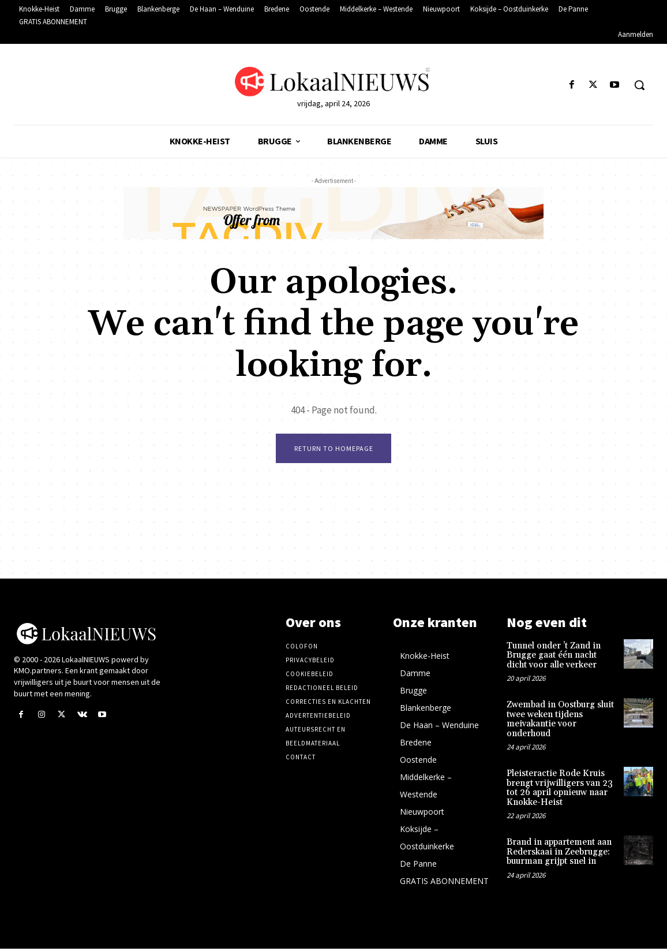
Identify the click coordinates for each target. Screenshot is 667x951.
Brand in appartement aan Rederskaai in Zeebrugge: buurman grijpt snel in (559, 854)
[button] (639, 85)
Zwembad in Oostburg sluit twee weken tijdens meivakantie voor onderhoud (560, 721)
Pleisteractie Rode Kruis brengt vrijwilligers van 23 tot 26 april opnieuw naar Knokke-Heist (560, 790)
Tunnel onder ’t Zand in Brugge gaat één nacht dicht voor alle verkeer (554, 658)
